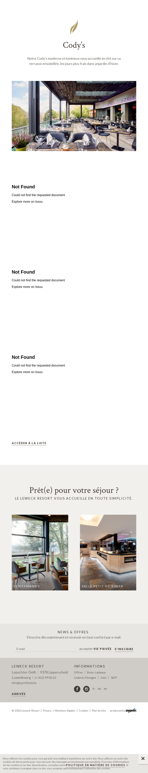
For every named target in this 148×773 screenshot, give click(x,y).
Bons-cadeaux (96, 726)
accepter (95, 703)
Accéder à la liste (29, 497)
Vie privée (102, 703)
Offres (78, 726)
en (105, 742)
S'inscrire (124, 703)
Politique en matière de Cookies (95, 765)
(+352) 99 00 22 (45, 731)
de (99, 742)
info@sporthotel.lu (24, 737)
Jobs (103, 731)
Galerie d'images (85, 731)
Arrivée (19, 748)
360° (114, 731)
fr (93, 742)
